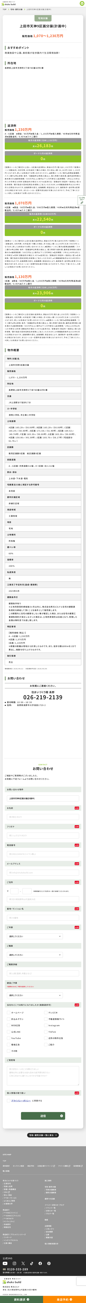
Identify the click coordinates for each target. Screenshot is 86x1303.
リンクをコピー (82, 198)
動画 (46, 1220)
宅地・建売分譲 (50, 1187)
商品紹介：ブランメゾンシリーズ (14, 1234)
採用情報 (76, 1166)
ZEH (5, 1192)
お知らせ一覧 (51, 1210)
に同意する (24, 1101)
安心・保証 (8, 1195)
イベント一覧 (51, 1208)
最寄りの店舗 (50, 1198)
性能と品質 (8, 1186)
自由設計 (7, 1224)
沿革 (47, 1234)
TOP (5, 9)
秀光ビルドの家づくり (11, 1180)
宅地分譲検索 (51, 1189)
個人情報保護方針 (51, 1243)
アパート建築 (63, 1166)
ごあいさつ (50, 1229)
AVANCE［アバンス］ (12, 1215)
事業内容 (49, 1237)
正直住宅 (7, 1183)
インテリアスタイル (11, 1240)
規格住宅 (7, 1227)
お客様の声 (8, 1203)
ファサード (8, 1237)
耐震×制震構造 (10, 1189)
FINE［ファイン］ (11, 1212)
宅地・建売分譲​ (16, 9)
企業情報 (48, 1226)
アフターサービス (10, 1198)
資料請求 (6, 1166)
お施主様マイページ (45, 1166)
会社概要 (49, 1231)
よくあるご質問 (9, 1201)
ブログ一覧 (50, 1213)
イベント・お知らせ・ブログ (54, 1205)
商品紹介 (6, 1210)
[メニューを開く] (82, 3)
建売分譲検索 (51, 1192)
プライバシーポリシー (21, 1100)
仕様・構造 (8, 1243)
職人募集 (6, 1171)
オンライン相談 (18, 1166)
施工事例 (48, 1180)
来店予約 (30, 1166)
